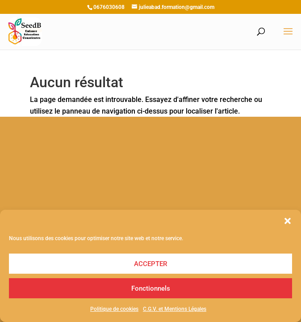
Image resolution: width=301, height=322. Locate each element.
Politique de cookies (114, 309)
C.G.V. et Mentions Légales (174, 309)
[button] (287, 220)
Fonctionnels (150, 288)
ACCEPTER (150, 264)
